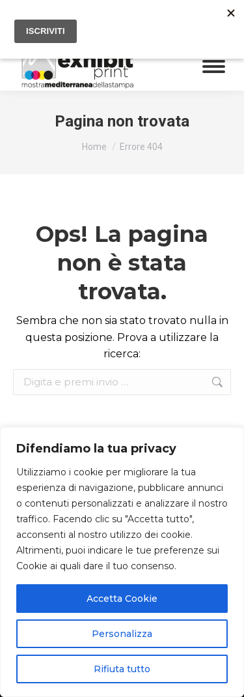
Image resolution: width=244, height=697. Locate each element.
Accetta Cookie (122, 598)
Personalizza (122, 634)
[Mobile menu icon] (214, 66)
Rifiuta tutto (122, 669)
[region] (122, 562)
